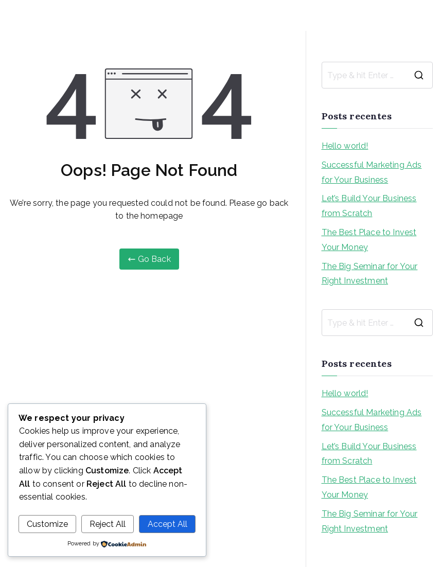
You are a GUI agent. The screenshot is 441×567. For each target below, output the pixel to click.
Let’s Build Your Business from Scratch (369, 205)
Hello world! (345, 146)
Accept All (167, 524)
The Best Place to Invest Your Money (369, 239)
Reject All (108, 524)
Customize (47, 524)
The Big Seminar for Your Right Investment (370, 273)
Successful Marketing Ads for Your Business (372, 172)
